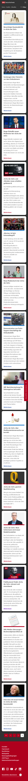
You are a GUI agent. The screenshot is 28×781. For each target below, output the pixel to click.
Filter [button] (23, 7)
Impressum (5, 749)
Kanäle (8, 7)
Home (3, 7)
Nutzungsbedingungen (9, 756)
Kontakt (4, 746)
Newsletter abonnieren (12, 775)
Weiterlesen (7, 56)
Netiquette (5, 753)
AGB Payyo (5, 758)
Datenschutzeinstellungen (10, 760)
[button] (25, 2)
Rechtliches (5, 751)
